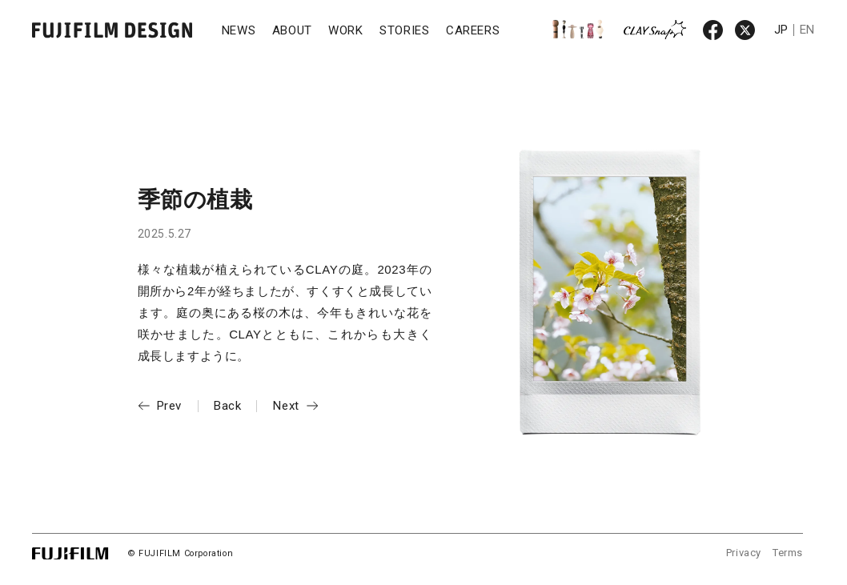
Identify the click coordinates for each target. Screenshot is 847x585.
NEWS (238, 30)
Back (227, 406)
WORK (345, 30)
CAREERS (473, 30)
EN (807, 29)
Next (286, 406)
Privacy (743, 553)
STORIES (404, 30)
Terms (788, 553)
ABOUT (292, 30)
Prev (169, 406)
